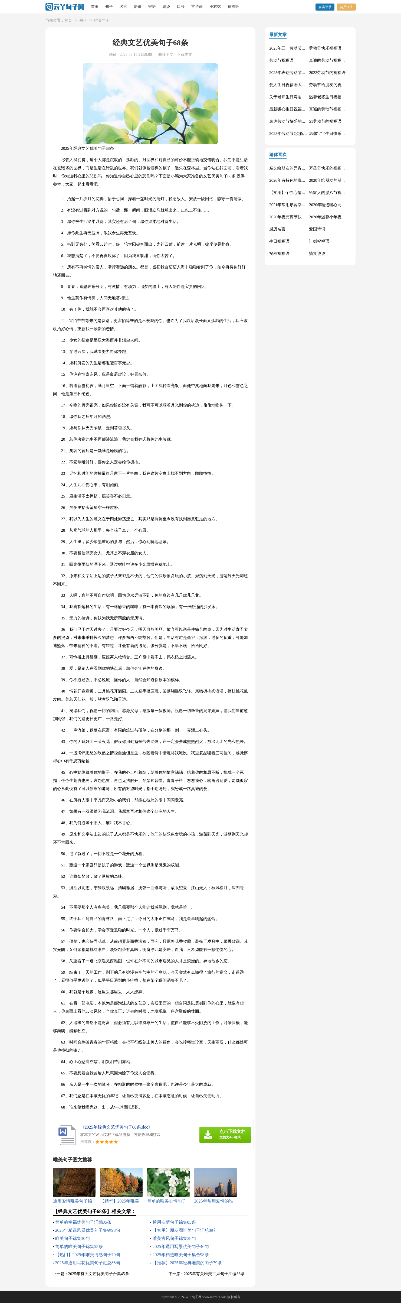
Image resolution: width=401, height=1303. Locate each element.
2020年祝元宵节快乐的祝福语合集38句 (303, 217)
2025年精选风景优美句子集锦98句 (87, 1230)
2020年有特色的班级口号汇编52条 (299, 180)
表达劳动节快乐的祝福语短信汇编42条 (303, 121)
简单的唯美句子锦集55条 (79, 1246)
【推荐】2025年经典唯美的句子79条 (187, 1262)
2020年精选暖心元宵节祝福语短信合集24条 (347, 205)
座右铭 (215, 7)
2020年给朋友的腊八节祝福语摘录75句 (343, 180)
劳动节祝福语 (281, 60)
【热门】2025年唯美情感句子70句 (87, 1254)
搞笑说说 (317, 253)
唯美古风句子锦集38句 (174, 1238)
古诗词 (197, 7)
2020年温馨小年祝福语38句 (333, 217)
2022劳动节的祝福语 (327, 72)
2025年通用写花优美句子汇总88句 (87, 1262)
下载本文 (184, 55)
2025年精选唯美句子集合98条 (181, 1254)
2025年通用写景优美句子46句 (181, 1246)
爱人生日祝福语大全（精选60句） (299, 85)
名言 (123, 7)
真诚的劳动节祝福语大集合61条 (337, 60)
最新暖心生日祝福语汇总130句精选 (300, 109)
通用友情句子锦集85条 (174, 1222)
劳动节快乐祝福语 (325, 48)
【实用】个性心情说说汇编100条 (298, 192)
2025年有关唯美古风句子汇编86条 (214, 1274)
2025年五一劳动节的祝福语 (293, 48)
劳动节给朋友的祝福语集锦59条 (337, 85)
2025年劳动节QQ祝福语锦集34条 (298, 133)
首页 (94, 7)
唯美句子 (101, 21)
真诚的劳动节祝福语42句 (331, 109)
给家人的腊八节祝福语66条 (333, 192)
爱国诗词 (317, 229)
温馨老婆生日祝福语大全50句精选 (339, 97)
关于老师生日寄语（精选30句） (297, 97)
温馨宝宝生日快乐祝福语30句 (335, 133)
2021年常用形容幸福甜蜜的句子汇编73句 (305, 205)
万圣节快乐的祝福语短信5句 (334, 168)
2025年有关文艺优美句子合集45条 (98, 1274)
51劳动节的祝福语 (325, 121)
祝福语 (233, 7)
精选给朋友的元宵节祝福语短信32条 (301, 168)
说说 (166, 7)
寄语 (152, 7)
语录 (138, 7)
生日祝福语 (279, 241)
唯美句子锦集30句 (72, 1238)
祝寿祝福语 (279, 253)
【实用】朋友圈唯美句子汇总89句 (185, 1230)
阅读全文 (165, 55)
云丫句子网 (193, 1297)
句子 (109, 7)
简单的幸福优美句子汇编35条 (83, 1222)
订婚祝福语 (319, 241)
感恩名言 (277, 229)
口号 (181, 7)
